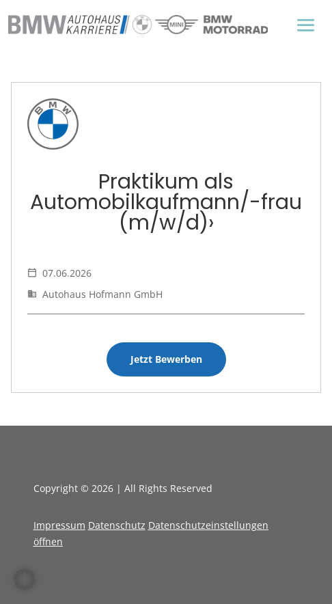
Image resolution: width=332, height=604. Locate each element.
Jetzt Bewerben (166, 359)
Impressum (59, 525)
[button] (24, 579)
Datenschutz (117, 525)
